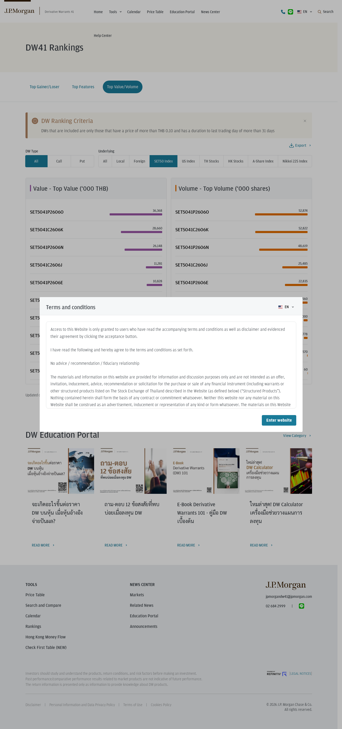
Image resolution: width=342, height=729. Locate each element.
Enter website (279, 420)
